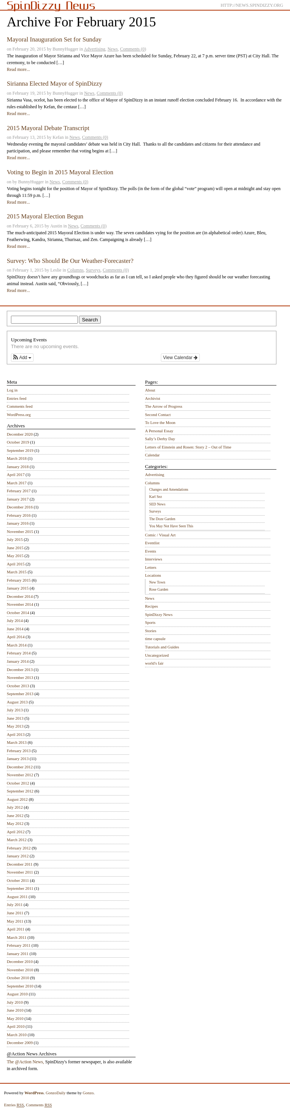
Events (150, 551)
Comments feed (19, 406)
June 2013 (15, 718)
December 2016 (20, 507)
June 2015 (15, 547)
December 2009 (20, 1042)
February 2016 (19, 515)
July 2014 (15, 620)
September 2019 (20, 450)
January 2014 (18, 661)
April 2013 (16, 734)
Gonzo (88, 1092)
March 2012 (16, 839)
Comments (39, 1105)
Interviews (153, 559)
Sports (150, 622)
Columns (75, 270)
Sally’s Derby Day (160, 438)
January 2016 (18, 523)
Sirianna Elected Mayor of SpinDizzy (54, 83)
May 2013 (15, 726)
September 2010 (20, 986)
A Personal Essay (159, 430)
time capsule (155, 638)
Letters (150, 567)
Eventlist (152, 543)
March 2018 (16, 458)
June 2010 (15, 1010)
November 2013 (20, 677)
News (113, 49)
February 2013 (19, 750)
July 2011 (15, 904)
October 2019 (18, 442)
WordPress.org (19, 414)
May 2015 (15, 555)
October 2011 (18, 880)
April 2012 (16, 831)
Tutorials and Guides (162, 647)
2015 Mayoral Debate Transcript (48, 128)
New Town (157, 582)
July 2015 (15, 539)
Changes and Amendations (168, 489)
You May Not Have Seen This (171, 526)
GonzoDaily (56, 1092)
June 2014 (15, 629)
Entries (14, 1105)
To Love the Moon (160, 422)
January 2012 (18, 856)
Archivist (152, 398)
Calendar (152, 455)
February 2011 (19, 945)
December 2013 (20, 669)
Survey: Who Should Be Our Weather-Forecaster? (70, 260)
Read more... (18, 69)
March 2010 (16, 1034)
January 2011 (17, 953)
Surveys (93, 270)
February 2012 (19, 848)
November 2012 (20, 774)
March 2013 (16, 742)
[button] (22, 357)
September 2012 (20, 791)
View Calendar (180, 357)
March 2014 (16, 645)
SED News (157, 504)
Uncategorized (157, 655)
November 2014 (20, 604)
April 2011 (16, 929)
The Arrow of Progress (163, 406)
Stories (150, 630)
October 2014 (18, 612)
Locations (153, 575)
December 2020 (20, 434)
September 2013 (20, 693)
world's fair (154, 663)
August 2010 (17, 994)
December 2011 (19, 864)
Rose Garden (158, 589)
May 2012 (15, 823)
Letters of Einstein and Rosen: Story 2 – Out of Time (188, 447)
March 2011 (16, 937)
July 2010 (15, 1002)
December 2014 (20, 596)
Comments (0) (133, 49)
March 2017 (16, 483)
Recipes (151, 606)
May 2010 (15, 1018)
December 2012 (20, 767)
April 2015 (16, 564)
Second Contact (158, 414)
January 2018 (18, 466)
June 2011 (15, 913)
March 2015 (16, 572)
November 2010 (20, 970)
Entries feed (16, 398)
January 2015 (18, 588)
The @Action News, (25, 1061)
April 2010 (16, 1026)
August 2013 (17, 702)
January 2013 (18, 758)
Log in (12, 390)
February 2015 (19, 580)
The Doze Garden (162, 519)
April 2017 (16, 474)
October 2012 (18, 783)
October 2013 (18, 685)
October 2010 (18, 977)
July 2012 (15, 807)
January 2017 (18, 499)
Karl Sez (155, 496)
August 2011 (17, 896)
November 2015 (20, 531)
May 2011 (15, 921)
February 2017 (19, 490)
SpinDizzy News (159, 614)
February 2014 (19, 653)
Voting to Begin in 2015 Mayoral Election (60, 172)
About (150, 390)
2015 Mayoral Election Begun (45, 216)
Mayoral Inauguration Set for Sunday (54, 39)
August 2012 (17, 799)
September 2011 (20, 888)
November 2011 (20, 872)
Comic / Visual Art (160, 535)
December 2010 (20, 961)
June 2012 (15, 815)
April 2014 (16, 636)
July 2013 (15, 710)
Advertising (94, 49)
